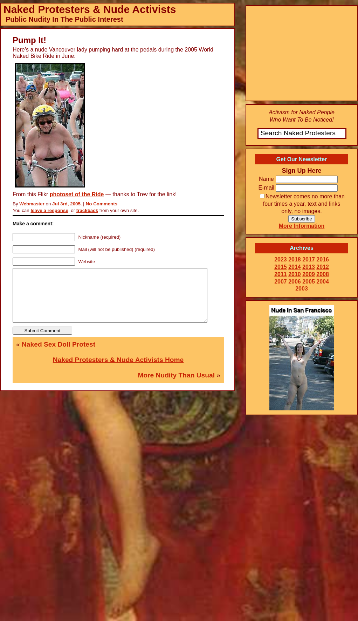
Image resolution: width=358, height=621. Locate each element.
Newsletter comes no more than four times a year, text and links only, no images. (302, 203)
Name (266, 179)
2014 (294, 267)
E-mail (266, 188)
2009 (308, 274)
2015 (280, 267)
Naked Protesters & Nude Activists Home (118, 370)
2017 (308, 259)
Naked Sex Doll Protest (58, 355)
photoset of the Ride (77, 194)
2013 (308, 267)
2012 (322, 267)
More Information (302, 226)
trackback (87, 210)
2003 (301, 289)
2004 (322, 282)
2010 (294, 274)
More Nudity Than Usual (176, 385)
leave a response (49, 210)
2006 (294, 282)
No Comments (101, 203)
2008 (322, 274)
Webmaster (31, 203)
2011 (280, 274)
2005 (308, 282)
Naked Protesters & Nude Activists (90, 9)
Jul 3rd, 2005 (66, 203)
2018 (294, 259)
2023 (280, 259)
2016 (322, 259)
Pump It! (29, 40)
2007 (280, 282)
